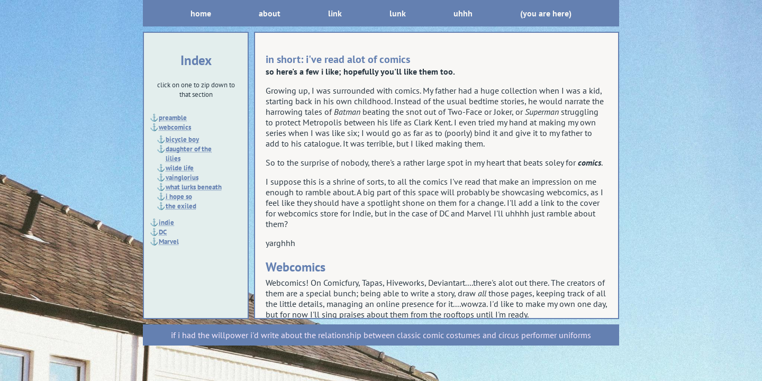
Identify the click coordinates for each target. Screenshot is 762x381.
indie (166, 222)
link (335, 13)
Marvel (169, 241)
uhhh (463, 13)
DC (163, 232)
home (200, 13)
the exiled (181, 206)
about (269, 13)
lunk (397, 13)
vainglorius (182, 177)
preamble (173, 117)
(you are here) (546, 13)
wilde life (180, 168)
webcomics (175, 127)
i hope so (179, 196)
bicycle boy (182, 139)
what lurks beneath (194, 187)
